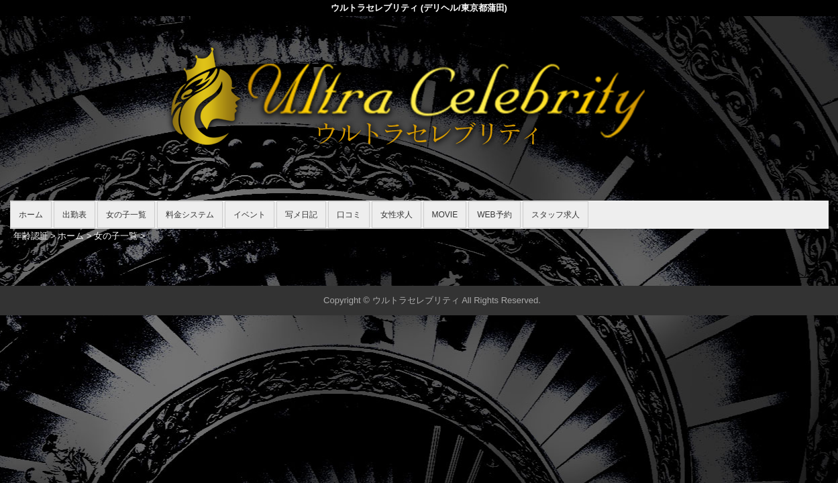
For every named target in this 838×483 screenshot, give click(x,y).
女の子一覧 (126, 214)
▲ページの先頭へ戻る (778, 273)
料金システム (190, 214)
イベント (249, 214)
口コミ (349, 214)
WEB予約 (494, 214)
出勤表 (74, 214)
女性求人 (396, 214)
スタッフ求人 (555, 214)
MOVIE (445, 214)
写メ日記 (301, 214)
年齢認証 (30, 236)
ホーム (31, 214)
